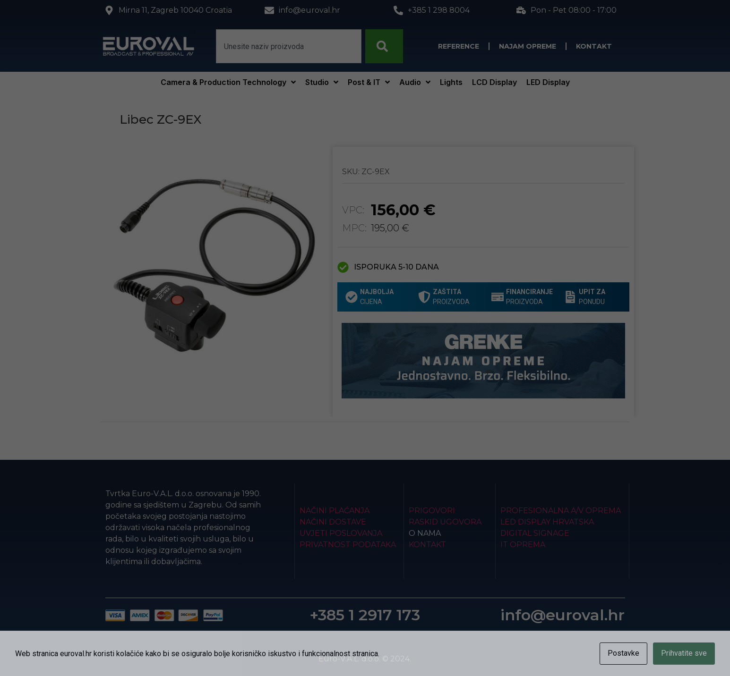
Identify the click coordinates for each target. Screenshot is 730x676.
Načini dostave (333, 521)
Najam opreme (527, 46)
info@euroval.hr (562, 615)
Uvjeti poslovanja (341, 533)
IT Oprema (522, 544)
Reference (458, 46)
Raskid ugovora (445, 521)
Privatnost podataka (348, 544)
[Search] (384, 46)
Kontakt (594, 46)
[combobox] (288, 46)
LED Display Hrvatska (547, 521)
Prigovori (432, 510)
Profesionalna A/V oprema (560, 510)
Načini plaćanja (334, 510)
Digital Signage (534, 533)
